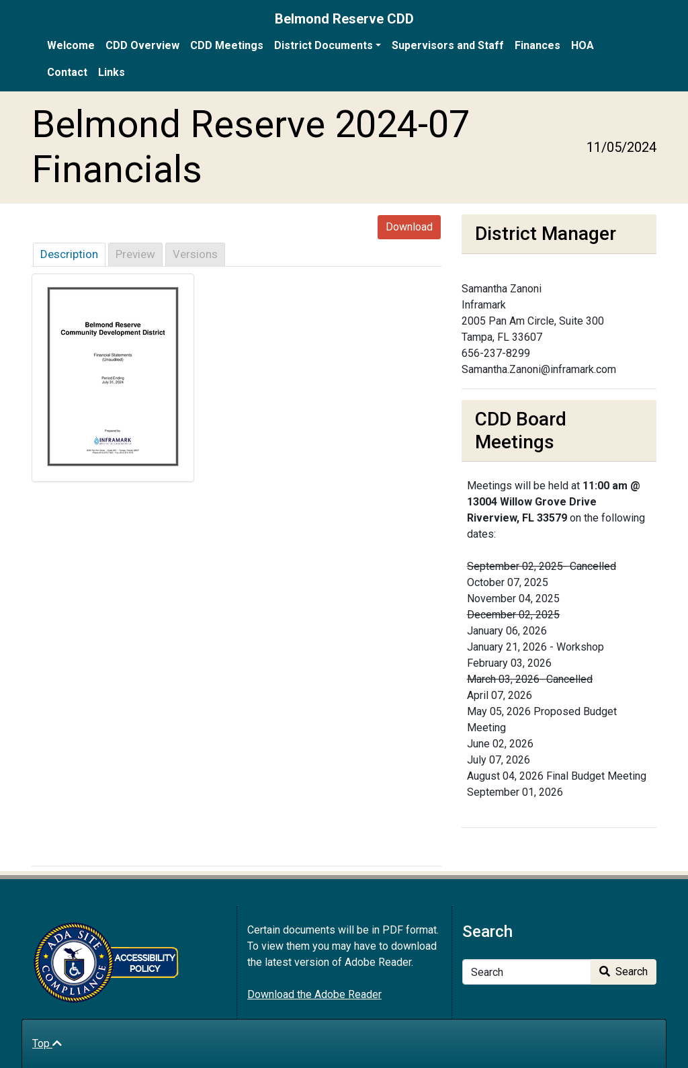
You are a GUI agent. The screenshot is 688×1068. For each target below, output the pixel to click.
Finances (537, 45)
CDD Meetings (226, 45)
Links (111, 72)
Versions (195, 254)
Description (69, 254)
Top (47, 1043)
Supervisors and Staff (448, 45)
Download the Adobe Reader (314, 994)
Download (409, 226)
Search (623, 971)
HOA (582, 45)
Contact (67, 72)
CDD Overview (142, 45)
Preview (135, 254)
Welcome (71, 45)
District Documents (323, 45)
